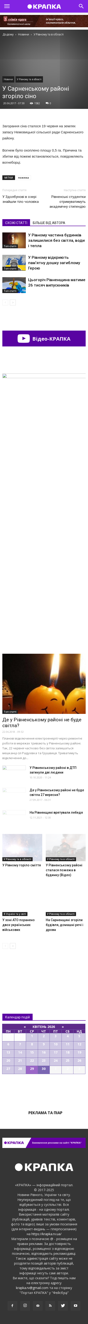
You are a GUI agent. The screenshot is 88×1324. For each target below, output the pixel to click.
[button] (81, 6)
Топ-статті (10, 246)
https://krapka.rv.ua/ (46, 1234)
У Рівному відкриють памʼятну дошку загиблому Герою (54, 262)
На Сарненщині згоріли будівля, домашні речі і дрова (64, 925)
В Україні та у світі (15, 914)
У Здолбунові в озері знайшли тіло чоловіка (20, 199)
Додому (8, 34)
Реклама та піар (45, 1112)
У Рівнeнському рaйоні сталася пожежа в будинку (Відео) (64, 870)
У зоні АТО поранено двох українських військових (18, 925)
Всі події (44, 1089)
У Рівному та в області (29, 79)
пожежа (23, 177)
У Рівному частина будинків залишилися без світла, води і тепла (56, 240)
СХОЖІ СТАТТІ (16, 223)
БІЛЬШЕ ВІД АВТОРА (49, 223)
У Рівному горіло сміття (21, 865)
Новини (8, 79)
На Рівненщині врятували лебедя (56, 812)
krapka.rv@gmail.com (32, 1288)
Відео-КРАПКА (44, 338)
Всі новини (17, 972)
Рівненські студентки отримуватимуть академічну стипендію (68, 202)
